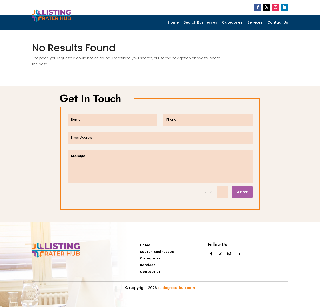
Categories (232, 23)
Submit (242, 192)
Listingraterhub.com (176, 287)
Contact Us (277, 23)
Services (254, 23)
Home (173, 23)
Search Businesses (200, 23)
